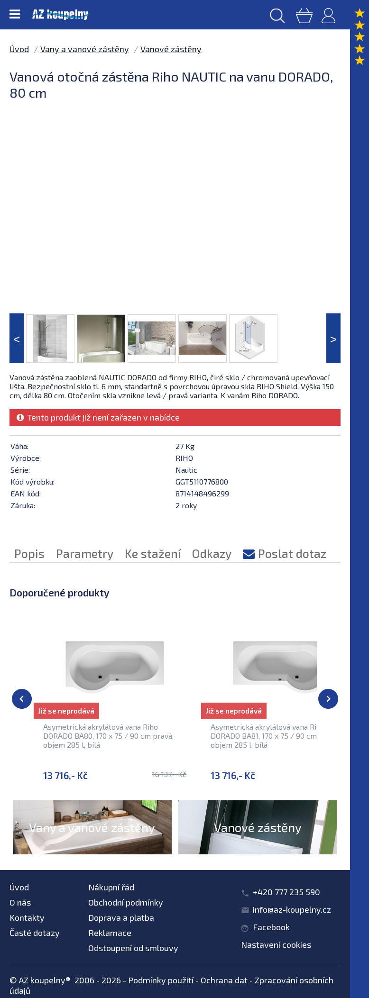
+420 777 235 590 (286, 892)
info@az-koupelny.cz (292, 909)
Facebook (271, 927)
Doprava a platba (121, 917)
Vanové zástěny (171, 49)
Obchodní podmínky (125, 902)
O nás (20, 902)
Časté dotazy (34, 932)
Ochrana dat (224, 980)
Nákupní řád (111, 887)
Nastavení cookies (276, 944)
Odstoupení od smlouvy (133, 948)
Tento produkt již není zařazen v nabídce (98, 417)
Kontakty (27, 917)
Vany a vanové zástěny (84, 49)
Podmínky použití (161, 980)
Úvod (19, 49)
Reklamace (109, 932)
